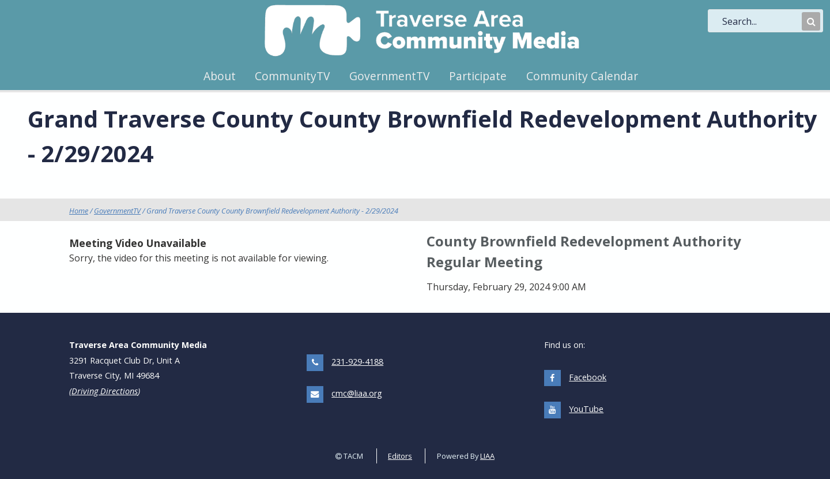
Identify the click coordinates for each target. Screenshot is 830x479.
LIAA (487, 456)
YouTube (586, 408)
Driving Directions (104, 391)
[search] (761, 21)
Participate (478, 76)
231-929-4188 (357, 361)
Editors (400, 456)
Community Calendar (582, 76)
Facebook (587, 377)
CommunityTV (292, 76)
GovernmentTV (389, 76)
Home (78, 210)
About (219, 76)
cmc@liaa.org (356, 393)
